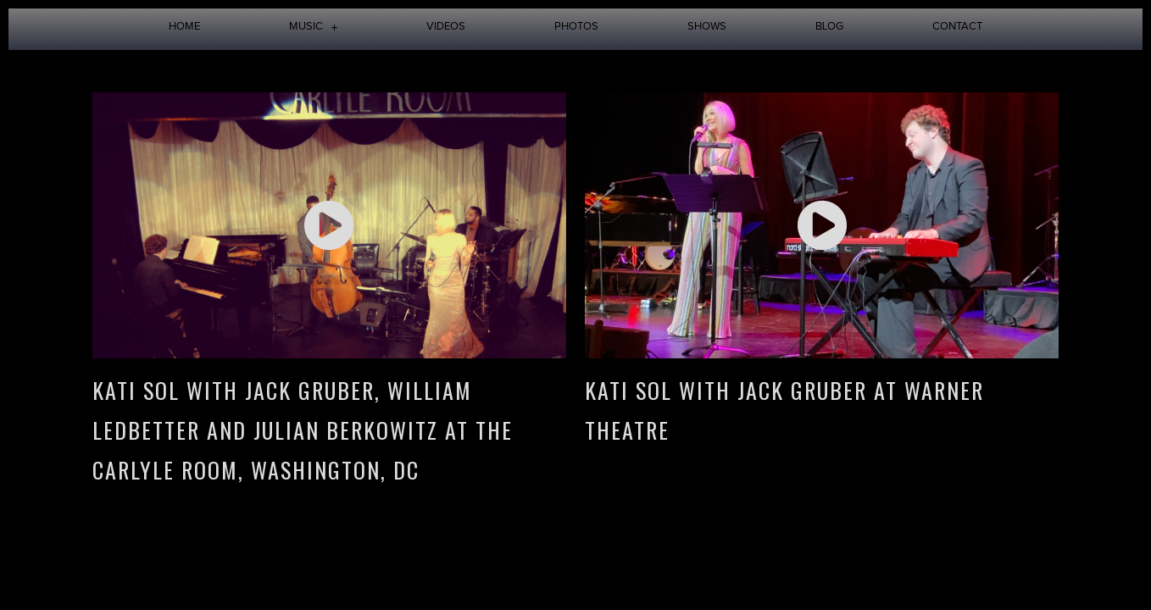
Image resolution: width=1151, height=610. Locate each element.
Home (184, 26)
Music (313, 27)
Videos (445, 26)
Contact (957, 26)
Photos (576, 26)
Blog (829, 26)
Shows (706, 26)
